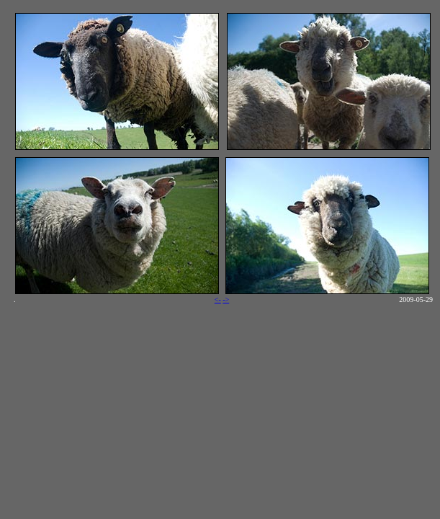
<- (218, 299)
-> (226, 299)
